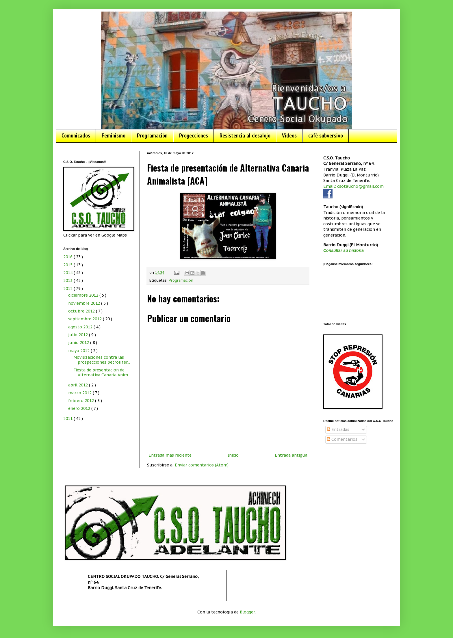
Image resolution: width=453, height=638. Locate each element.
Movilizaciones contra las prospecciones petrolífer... (101, 360)
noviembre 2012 (84, 303)
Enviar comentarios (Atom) (202, 465)
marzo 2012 (80, 392)
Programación (152, 136)
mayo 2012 (79, 350)
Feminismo (113, 136)
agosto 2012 (81, 327)
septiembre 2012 (85, 318)
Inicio (233, 455)
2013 (68, 280)
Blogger (247, 612)
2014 (68, 272)
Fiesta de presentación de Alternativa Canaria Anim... (102, 372)
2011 (68, 418)
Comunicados (76, 136)
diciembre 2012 (83, 295)
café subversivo (325, 136)
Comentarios (342, 439)
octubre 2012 (82, 311)
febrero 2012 (81, 400)
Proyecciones (193, 136)
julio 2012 (78, 334)
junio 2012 (79, 342)
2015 (68, 264)
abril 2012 (78, 385)
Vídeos (289, 136)
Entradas (338, 429)
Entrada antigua (291, 455)
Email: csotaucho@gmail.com (353, 186)
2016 (68, 256)
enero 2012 (79, 408)
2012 (68, 288)
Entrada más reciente (170, 455)
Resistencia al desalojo (245, 136)
